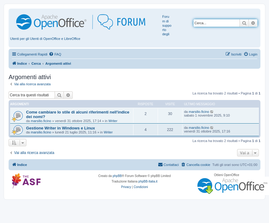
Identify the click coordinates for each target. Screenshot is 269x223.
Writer (112, 121)
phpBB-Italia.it (147, 181)
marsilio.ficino (41, 121)
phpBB (117, 176)
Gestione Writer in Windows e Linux (60, 128)
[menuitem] (55, 54)
